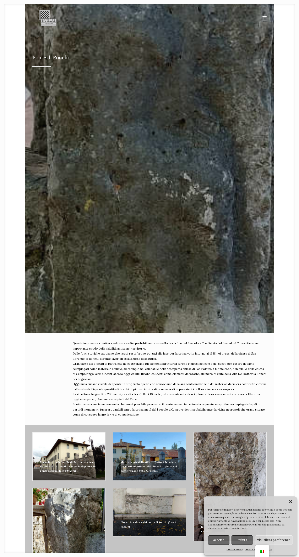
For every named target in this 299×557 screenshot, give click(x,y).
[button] (291, 502)
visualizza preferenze (273, 540)
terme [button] (244, 462)
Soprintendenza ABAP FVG (174, 534)
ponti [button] (181, 462)
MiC (195, 534)
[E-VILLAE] (44, 21)
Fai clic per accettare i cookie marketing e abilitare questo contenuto (149, 409)
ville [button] (55, 462)
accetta (218, 540)
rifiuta (242, 540)
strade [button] (118, 462)
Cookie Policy (235, 549)
